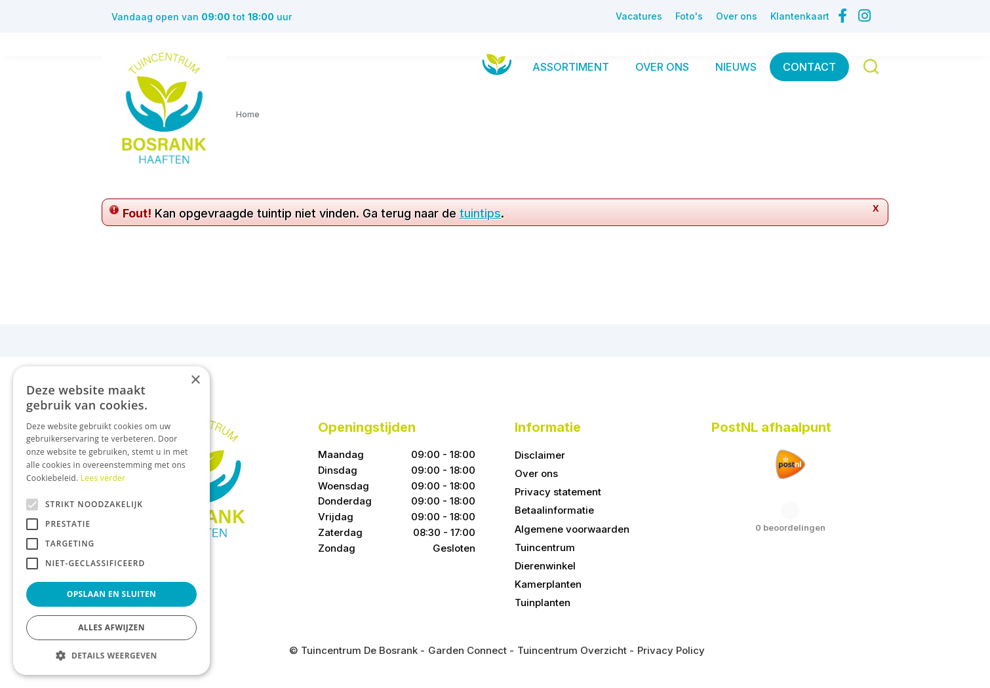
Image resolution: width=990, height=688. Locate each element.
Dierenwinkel (545, 566)
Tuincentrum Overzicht (572, 650)
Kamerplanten (548, 584)
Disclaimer (540, 455)
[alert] (111, 520)
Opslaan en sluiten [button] (112, 594)
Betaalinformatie (554, 510)
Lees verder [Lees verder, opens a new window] (103, 478)
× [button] (195, 380)
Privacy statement (558, 492)
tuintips (480, 213)
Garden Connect (467, 650)
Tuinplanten (542, 602)
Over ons (536, 473)
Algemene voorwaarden (572, 529)
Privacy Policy (671, 650)
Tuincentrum (545, 547)
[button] (111, 655)
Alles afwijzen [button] (111, 627)
